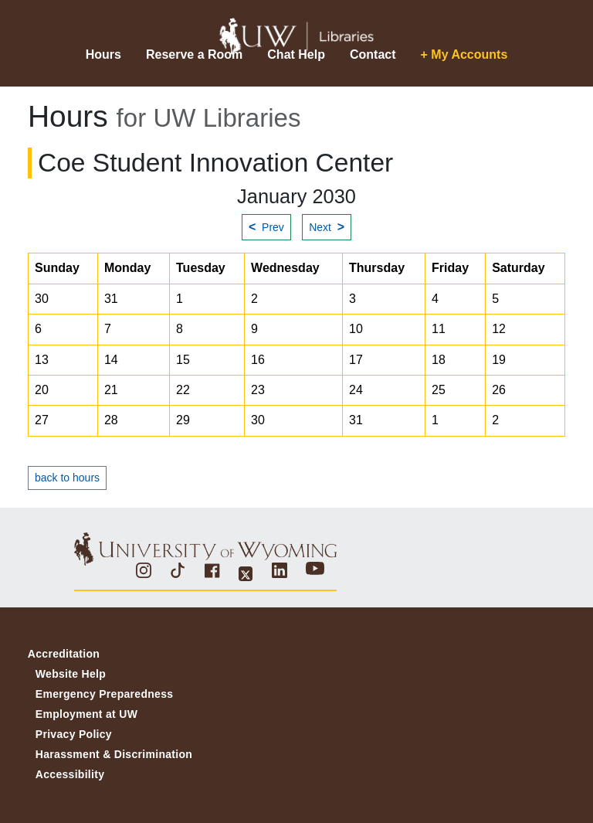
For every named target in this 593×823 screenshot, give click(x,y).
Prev (266, 226)
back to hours (67, 477)
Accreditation (64, 654)
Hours (103, 54)
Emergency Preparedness (105, 694)
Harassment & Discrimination (114, 754)
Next (326, 226)
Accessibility (70, 774)
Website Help (71, 674)
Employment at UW (86, 714)
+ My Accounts (464, 54)
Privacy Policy (74, 734)
